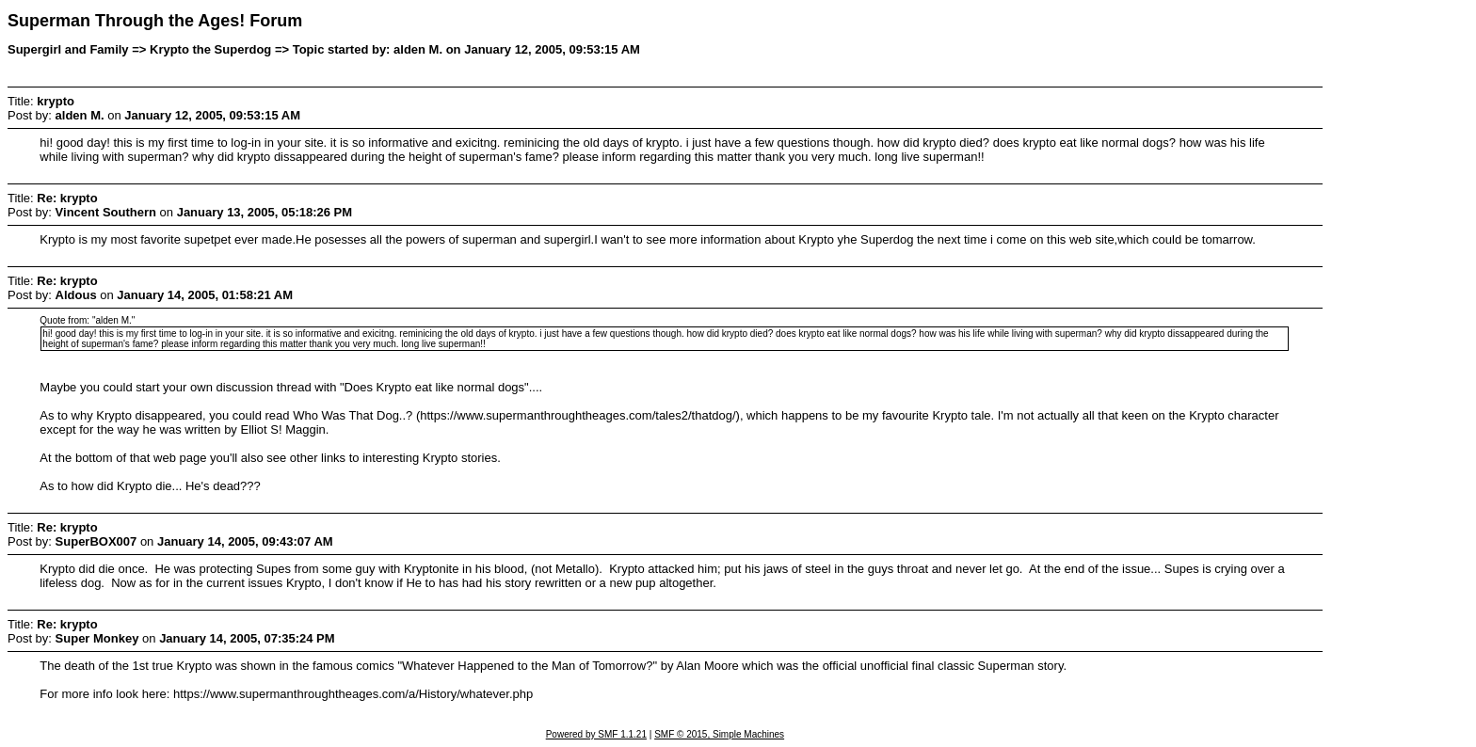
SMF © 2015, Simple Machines (719, 734)
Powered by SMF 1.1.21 (596, 734)
